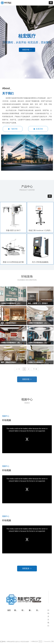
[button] (51, 2)
